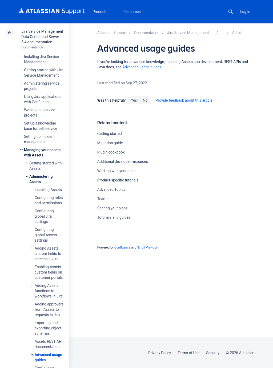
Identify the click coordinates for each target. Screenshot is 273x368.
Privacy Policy (159, 353)
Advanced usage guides (142, 67)
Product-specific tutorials (117, 180)
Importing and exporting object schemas (48, 328)
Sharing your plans (112, 208)
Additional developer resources (122, 161)
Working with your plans (116, 171)
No (145, 100)
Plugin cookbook (111, 152)
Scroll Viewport (147, 247)
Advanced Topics (111, 189)
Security (212, 353)
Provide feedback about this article (183, 100)
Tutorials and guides (114, 217)
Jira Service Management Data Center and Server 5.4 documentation (42, 36)
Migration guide (110, 143)
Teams (103, 199)
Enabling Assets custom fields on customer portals (49, 272)
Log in (245, 12)
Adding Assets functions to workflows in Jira (48, 290)
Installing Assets (48, 190)
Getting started (109, 133)
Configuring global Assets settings (46, 235)
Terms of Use (188, 353)
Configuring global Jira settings (44, 216)
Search (230, 11)
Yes (134, 100)
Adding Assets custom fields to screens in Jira (48, 253)
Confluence (122, 247)
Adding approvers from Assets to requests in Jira (49, 309)
